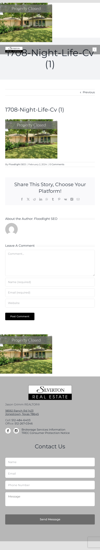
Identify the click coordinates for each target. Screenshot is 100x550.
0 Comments (56, 164)
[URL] (50, 303)
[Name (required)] (50, 282)
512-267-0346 (24, 423)
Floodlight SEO (17, 164)
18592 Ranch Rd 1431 (19, 410)
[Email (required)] (50, 292)
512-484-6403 (20, 420)
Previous (89, 92)
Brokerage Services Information (43, 429)
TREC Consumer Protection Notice (46, 433)
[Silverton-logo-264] (14, 48)
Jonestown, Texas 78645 (22, 414)
